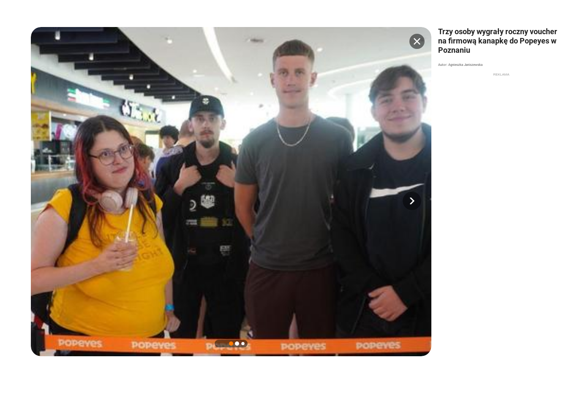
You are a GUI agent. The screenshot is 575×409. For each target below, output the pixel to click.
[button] (412, 201)
